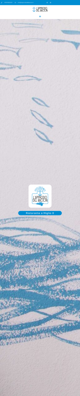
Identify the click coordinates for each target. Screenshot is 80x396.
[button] (40, 16)
